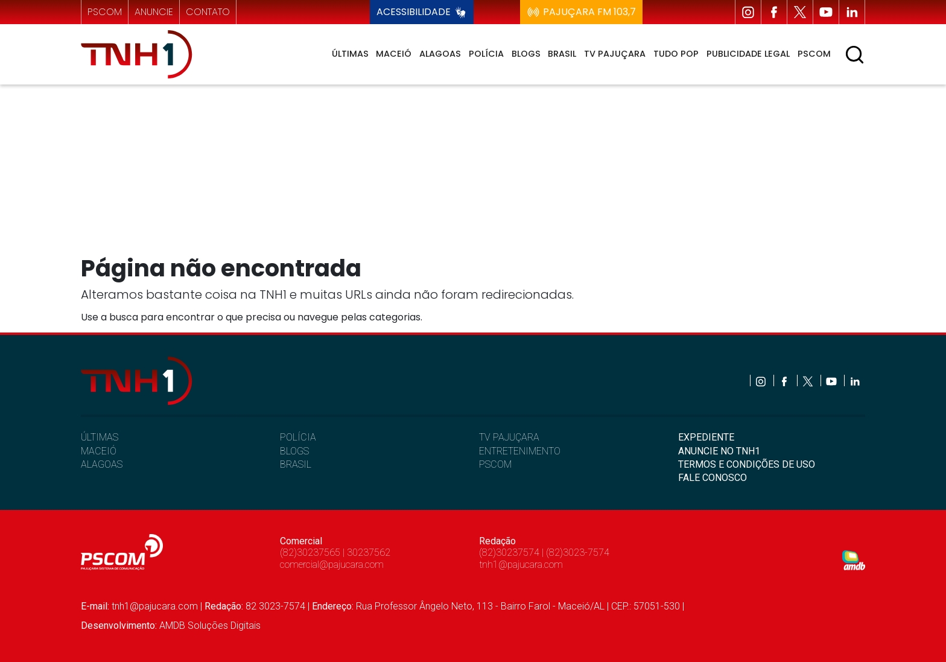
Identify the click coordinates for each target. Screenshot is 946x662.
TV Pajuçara (615, 54)
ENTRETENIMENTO (519, 451)
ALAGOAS (101, 464)
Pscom (814, 54)
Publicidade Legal (748, 54)
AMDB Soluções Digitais (210, 625)
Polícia (486, 54)
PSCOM (495, 464)
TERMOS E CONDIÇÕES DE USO (746, 464)
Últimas (350, 54)
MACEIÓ (98, 451)
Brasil (562, 54)
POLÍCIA (298, 437)
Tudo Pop (676, 54)
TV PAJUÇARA (509, 437)
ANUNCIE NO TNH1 (719, 451)
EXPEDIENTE (706, 437)
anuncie (154, 12)
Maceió (393, 54)
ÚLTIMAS (99, 437)
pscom (104, 12)
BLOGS (294, 451)
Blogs (526, 54)
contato (208, 12)
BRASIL (295, 464)
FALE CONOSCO (712, 477)
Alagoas (440, 54)
